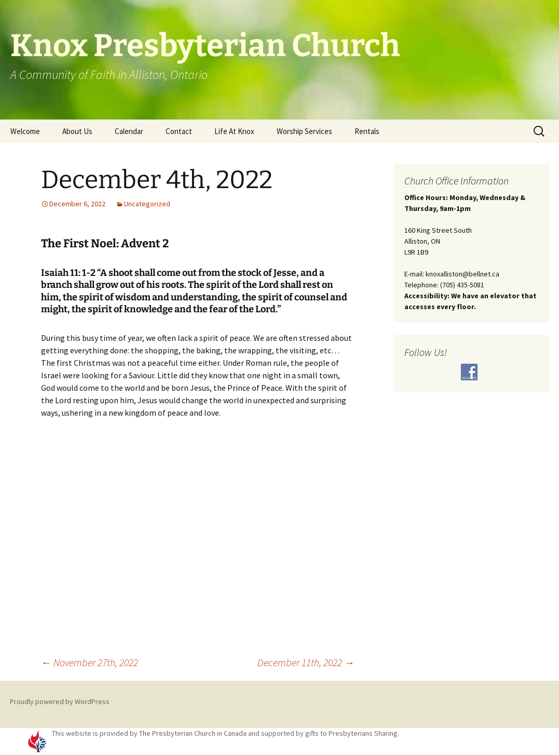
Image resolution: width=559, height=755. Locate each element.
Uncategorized (147, 203)
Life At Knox (234, 131)
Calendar (129, 131)
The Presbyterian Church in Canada (193, 733)
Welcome (25, 131)
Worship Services (304, 131)
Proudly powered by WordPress (60, 701)
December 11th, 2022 (306, 662)
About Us (77, 131)
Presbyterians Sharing (363, 733)
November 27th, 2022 (89, 662)
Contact (179, 131)
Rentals (367, 131)
